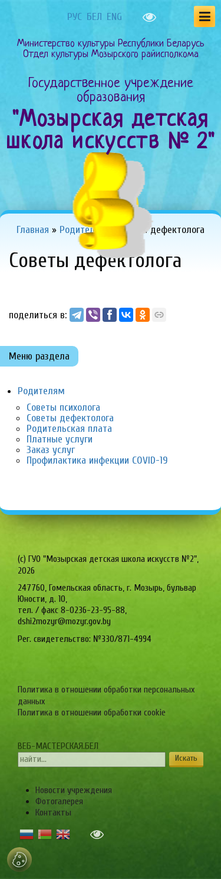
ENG (114, 17)
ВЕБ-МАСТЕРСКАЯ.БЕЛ (58, 746)
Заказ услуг (51, 450)
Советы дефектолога (70, 418)
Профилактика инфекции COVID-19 (97, 460)
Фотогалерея (59, 801)
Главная (33, 230)
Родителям (41, 391)
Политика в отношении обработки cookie (92, 712)
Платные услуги (60, 439)
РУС (74, 17)
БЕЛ (94, 17)
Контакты (53, 812)
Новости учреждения (73, 790)
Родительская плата (69, 428)
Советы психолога (63, 407)
